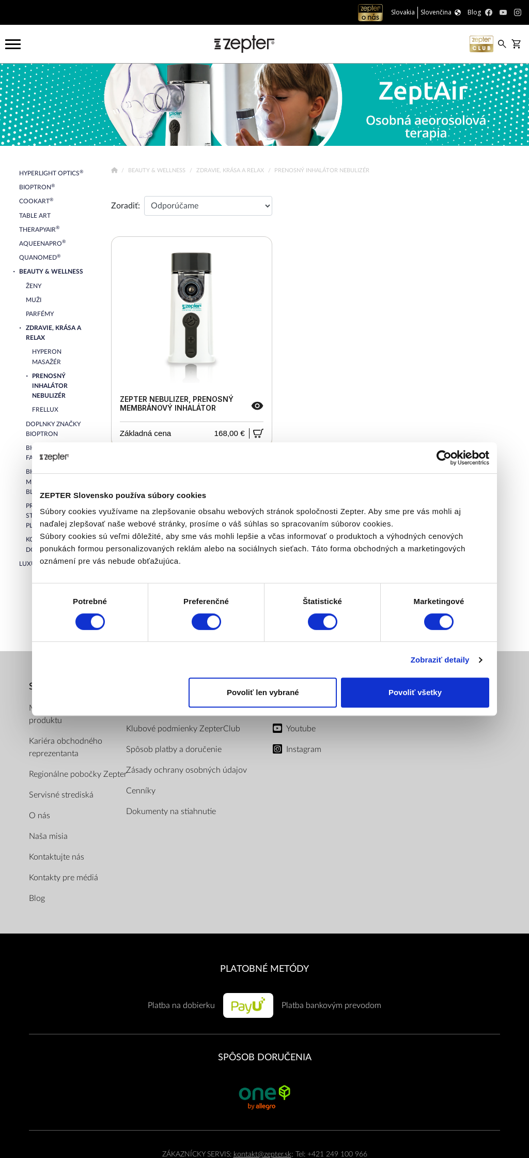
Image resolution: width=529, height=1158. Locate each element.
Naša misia (48, 836)
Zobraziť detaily (440, 659)
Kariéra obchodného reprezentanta (65, 747)
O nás (39, 815)
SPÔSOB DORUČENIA (265, 1057)
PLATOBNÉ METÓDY (264, 969)
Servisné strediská (61, 795)
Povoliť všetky (415, 692)
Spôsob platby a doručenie (174, 749)
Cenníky (140, 791)
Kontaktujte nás (56, 857)
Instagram (303, 749)
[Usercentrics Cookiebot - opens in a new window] (444, 457)
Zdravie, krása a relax (231, 170)
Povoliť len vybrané (263, 692)
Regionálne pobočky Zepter (78, 774)
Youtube (301, 729)
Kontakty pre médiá (63, 878)
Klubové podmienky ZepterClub (183, 729)
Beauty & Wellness (157, 170)
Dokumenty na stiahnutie (171, 811)
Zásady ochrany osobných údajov (186, 770)
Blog (37, 898)
